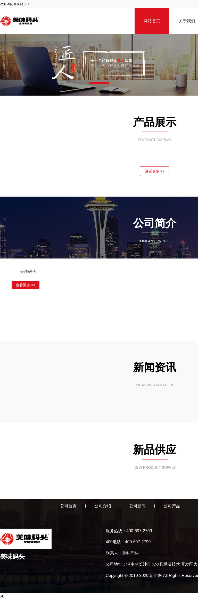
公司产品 (172, 506)
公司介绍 (103, 506)
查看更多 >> (154, 171)
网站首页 (152, 21)
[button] (99, 83)
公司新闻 (137, 506)
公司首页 (68, 506)
